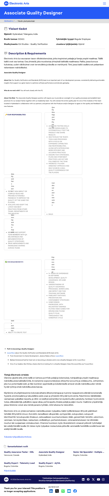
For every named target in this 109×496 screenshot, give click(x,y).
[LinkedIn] (83, 479)
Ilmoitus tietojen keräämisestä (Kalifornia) (57, 480)
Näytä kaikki (10, 470)
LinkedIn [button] (51, 491)
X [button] (57, 491)
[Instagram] (103, 479)
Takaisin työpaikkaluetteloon (17, 437)
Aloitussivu (8, 21)
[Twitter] (93, 479)
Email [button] (69, 491)
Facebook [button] (75, 491)
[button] (104, 3)
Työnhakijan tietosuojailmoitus (55, 478)
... (15, 21)
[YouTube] (98, 479)
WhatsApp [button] (63, 491)
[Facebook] (88, 479)
